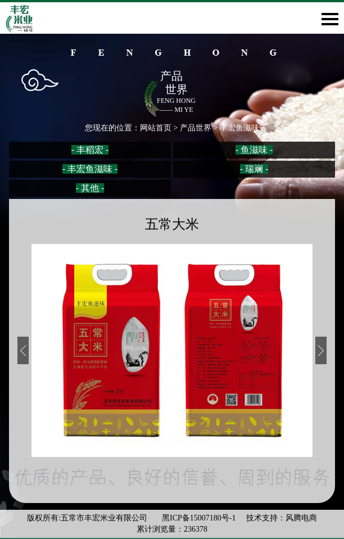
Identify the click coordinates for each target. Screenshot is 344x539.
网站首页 (155, 128)
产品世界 (195, 128)
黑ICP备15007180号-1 (200, 518)
